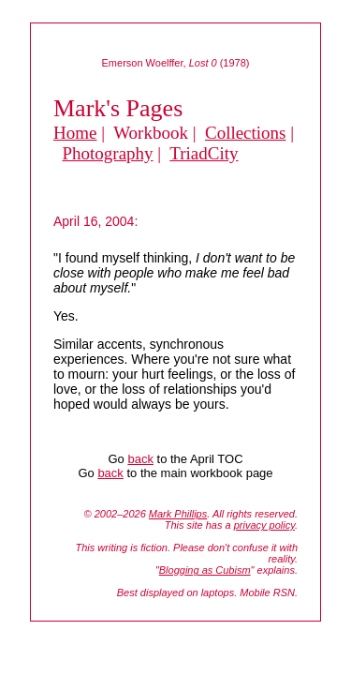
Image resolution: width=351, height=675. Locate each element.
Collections (245, 132)
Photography (108, 153)
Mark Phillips (178, 513)
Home (74, 132)
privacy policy (264, 525)
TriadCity (203, 153)
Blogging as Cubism (205, 570)
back (140, 459)
